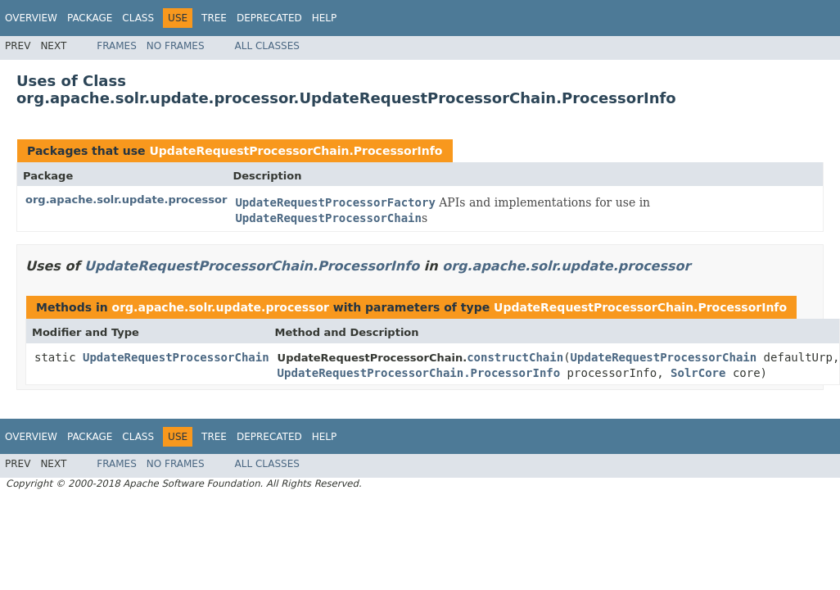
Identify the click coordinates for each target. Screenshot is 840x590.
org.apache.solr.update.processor (126, 199)
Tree (214, 18)
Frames (117, 46)
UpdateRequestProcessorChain (176, 357)
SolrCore (698, 372)
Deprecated (269, 18)
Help (324, 18)
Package (89, 18)
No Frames (176, 46)
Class (138, 18)
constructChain (515, 357)
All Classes (267, 46)
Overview (31, 18)
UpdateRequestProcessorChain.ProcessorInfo (295, 150)
